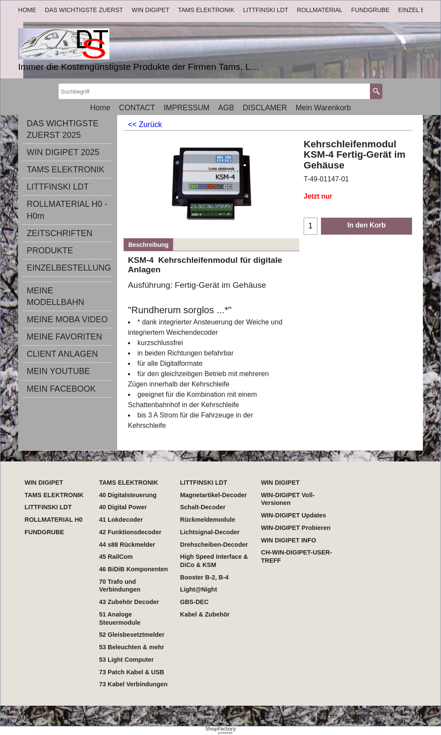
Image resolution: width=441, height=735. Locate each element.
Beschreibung (148, 244)
